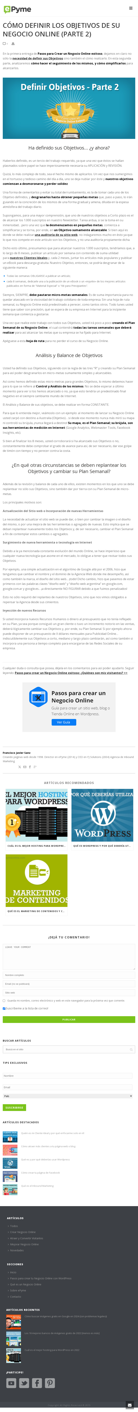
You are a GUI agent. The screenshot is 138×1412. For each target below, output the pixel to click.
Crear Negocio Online (22, 1236)
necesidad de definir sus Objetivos (37, 58)
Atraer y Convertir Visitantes (25, 1242)
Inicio (12, 1276)
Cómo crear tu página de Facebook (40, 1177)
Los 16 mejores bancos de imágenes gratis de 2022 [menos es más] (62, 1337)
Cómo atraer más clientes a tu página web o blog (48, 1150)
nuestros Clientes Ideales (28, 258)
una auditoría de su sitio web (56, 235)
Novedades (16, 1254)
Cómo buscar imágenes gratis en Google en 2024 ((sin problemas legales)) (66, 1320)
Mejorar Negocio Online (23, 1248)
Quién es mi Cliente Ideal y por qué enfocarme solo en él (52, 1137)
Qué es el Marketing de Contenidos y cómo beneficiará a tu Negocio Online (37, 911)
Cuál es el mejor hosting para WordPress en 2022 (37, 845)
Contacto (14, 1301)
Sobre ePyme (17, 1295)
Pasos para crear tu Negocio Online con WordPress (39, 1282)
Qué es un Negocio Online (24, 1288)
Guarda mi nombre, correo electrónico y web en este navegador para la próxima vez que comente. (66, 1005)
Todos (13, 1230)
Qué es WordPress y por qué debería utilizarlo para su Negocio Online (103, 845)
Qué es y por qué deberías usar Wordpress (45, 1164)
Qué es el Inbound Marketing (37, 1190)
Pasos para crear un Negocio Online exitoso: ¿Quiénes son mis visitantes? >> (71, 673)
